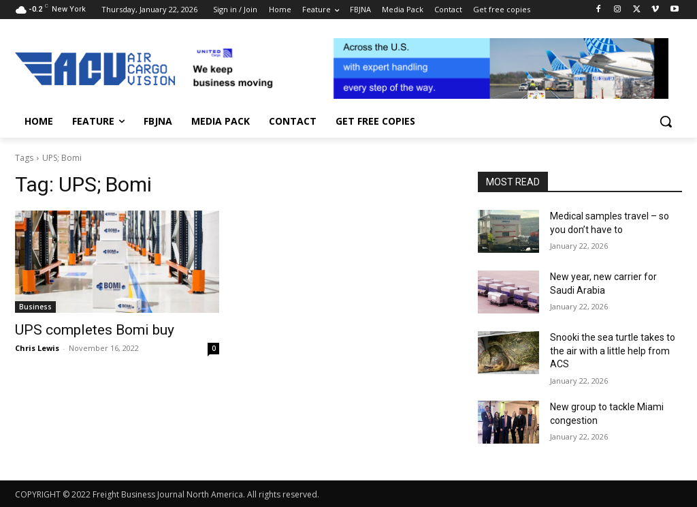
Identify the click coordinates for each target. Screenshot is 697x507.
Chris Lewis (37, 348)
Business (35, 306)
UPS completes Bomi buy (94, 330)
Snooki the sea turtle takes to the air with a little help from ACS (612, 350)
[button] (665, 121)
